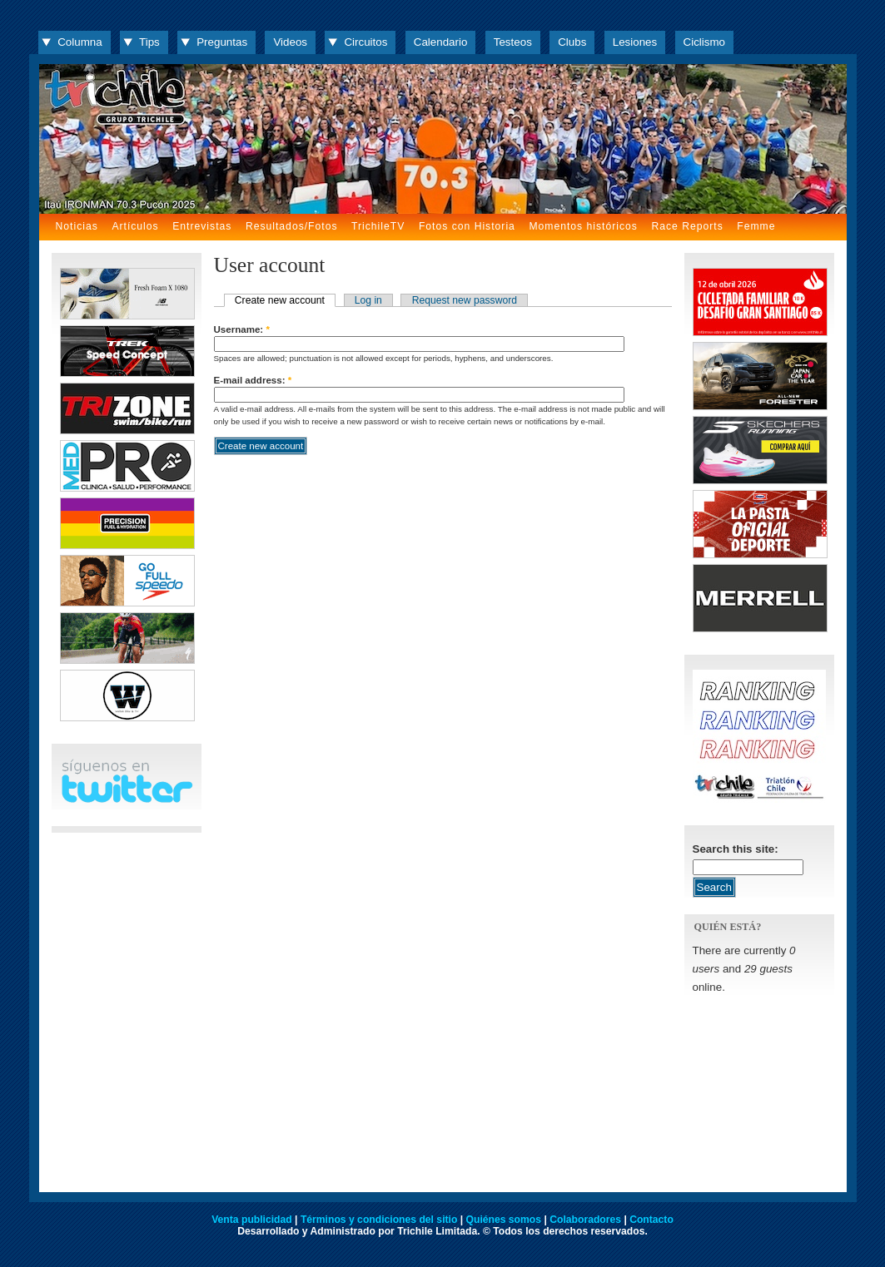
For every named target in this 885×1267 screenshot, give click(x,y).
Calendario (441, 42)
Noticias (77, 226)
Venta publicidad (251, 1219)
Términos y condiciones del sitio (379, 1219)
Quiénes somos (504, 1219)
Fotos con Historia (467, 226)
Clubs (572, 42)
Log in (368, 300)
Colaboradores (585, 1219)
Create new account (280, 300)
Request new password (464, 300)
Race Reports (687, 226)
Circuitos (365, 42)
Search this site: (735, 849)
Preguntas (221, 42)
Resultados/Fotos (292, 226)
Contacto (651, 1219)
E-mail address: (253, 380)
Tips (149, 42)
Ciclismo (704, 42)
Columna (79, 42)
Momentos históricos (583, 226)
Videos (290, 42)
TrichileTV (378, 226)
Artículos (135, 226)
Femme (756, 226)
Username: (242, 329)
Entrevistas (201, 226)
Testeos (513, 42)
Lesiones (635, 42)
